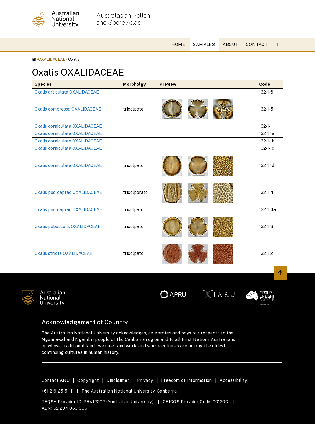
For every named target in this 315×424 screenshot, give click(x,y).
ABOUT (230, 44)
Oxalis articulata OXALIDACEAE (67, 92)
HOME (178, 44)
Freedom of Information (186, 380)
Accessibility (233, 380)
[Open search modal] (279, 44)
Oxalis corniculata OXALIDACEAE (68, 126)
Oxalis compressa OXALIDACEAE (68, 109)
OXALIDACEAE (51, 59)
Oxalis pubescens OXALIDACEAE (67, 226)
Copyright (88, 380)
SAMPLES (204, 44)
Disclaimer (118, 380)
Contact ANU (56, 380)
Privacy (145, 380)
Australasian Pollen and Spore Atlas (123, 19)
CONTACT (257, 44)
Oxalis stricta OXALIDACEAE (63, 253)
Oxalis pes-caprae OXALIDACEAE (68, 192)
